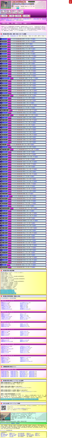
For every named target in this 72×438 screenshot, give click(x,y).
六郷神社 (5, 259)
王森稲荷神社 (6, 78)
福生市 (4, 352)
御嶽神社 (5, 102)
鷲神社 (4, 264)
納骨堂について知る (12, 434)
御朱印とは (29, 433)
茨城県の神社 (13, 372)
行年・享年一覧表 (12, 435)
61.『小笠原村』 (26, 15)
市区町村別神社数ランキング (6, 290)
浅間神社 (5, 152)
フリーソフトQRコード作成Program (19, 408)
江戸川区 (5, 306)
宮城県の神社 (13, 371)
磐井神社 (5, 250)
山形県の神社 (31, 371)
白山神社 (5, 210)
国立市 (23, 315)
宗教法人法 (3, 433)
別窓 (13, 290)
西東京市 (6, 341)
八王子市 (5, 346)
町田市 (4, 357)
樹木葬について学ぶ (30, 434)
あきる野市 (24, 302)
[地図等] (33, 41)
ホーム (17, 8)
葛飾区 (4, 313)
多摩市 (4, 332)
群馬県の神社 (31, 372)
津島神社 (5, 164)
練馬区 (23, 341)
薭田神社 (5, 267)
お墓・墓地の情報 (21, 433)
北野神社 (5, 255)
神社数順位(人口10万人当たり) (6, 291)
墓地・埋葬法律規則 (21, 435)
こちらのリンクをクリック (20, 387)
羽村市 (4, 347)
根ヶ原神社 (5, 110)
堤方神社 (5, 166)
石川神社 (5, 147)
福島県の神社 (4, 372)
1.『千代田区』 (4, 15)
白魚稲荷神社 (6, 208)
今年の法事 (11, 436)
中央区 (24, 332)
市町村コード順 (8, 298)
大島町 (5, 307)
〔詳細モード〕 (3, 35)
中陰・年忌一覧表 (4, 435)
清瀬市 (4, 315)
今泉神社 (5, 107)
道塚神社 (5, 201)
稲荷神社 (4, 41)
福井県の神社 (22, 375)
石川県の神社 (13, 375)
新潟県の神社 (31, 373)
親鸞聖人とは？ (12, 433)
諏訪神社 (5, 132)
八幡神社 (5, 218)
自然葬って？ (37, 433)
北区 (22, 313)
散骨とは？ (37, 434)
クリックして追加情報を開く (7, 430)
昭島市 (4, 302)
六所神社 (5, 262)
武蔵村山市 (25, 361)
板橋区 (4, 305)
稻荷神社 (4, 48)
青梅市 (23, 306)
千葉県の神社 (13, 373)
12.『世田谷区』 (18, 15)
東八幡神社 (5, 196)
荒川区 (23, 303)
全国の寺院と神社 (4, 18)
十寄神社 (5, 122)
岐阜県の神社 (13, 376)
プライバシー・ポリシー (5, 423)
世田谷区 (24, 326)
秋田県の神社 (22, 371)
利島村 (23, 335)
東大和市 (25, 348)
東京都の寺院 (26, 18)
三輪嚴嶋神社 (6, 115)
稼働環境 (13, 423)
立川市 (23, 331)
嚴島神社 (5, 98)
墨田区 (4, 326)
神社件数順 (14, 298)
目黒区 (4, 362)
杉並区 (23, 325)
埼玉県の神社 (4, 373)
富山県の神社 (4, 375)
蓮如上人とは (37, 435)
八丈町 (24, 346)
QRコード (30, 405)
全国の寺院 (16, 18)
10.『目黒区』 (11, 15)
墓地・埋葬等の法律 (4, 434)
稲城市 (23, 305)
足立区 (4, 303)
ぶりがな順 (2, 298)
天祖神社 (5, 169)
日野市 (4, 350)
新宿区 (5, 325)
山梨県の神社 (31, 375)
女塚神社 (5, 127)
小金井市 (5, 317)
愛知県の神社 (31, 376)
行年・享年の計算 (21, 434)
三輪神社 (5, 117)
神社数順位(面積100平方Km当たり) (7, 293)
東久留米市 (25, 347)
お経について (3, 436)
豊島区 (4, 335)
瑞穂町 (4, 358)
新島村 (24, 340)
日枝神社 (5, 206)
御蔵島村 (25, 357)
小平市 (4, 318)
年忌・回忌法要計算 (30, 435)
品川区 (4, 323)
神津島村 (6, 316)
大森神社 (5, 161)
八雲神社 (5, 215)
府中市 (23, 351)
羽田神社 (5, 75)
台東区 (4, 331)
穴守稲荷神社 (6, 95)
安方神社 (4, 39)
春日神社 (5, 125)
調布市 (4, 333)
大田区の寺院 (36, 18)
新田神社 (5, 129)
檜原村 (5, 351)
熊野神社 (5, 85)
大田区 (23, 307)
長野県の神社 (4, 376)
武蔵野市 (5, 361)
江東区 (23, 316)
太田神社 (5, 159)
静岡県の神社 (22, 376)
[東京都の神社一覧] (14, 35)
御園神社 (5, 100)
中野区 (4, 340)
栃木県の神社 (22, 372)
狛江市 (23, 318)
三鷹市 (23, 358)
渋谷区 (23, 323)
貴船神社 (5, 80)
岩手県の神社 (4, 371)
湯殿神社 (5, 198)
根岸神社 (5, 112)
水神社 (4, 144)
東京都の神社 (9, 20)
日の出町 (24, 350)
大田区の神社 (18, 20)
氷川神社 (5, 252)
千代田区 (23, 333)
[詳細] (9, 39)
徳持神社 (5, 203)
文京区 (24, 352)
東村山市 (6, 348)
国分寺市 (24, 317)
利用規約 (18, 423)
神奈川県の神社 (23, 373)
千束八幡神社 (6, 149)
